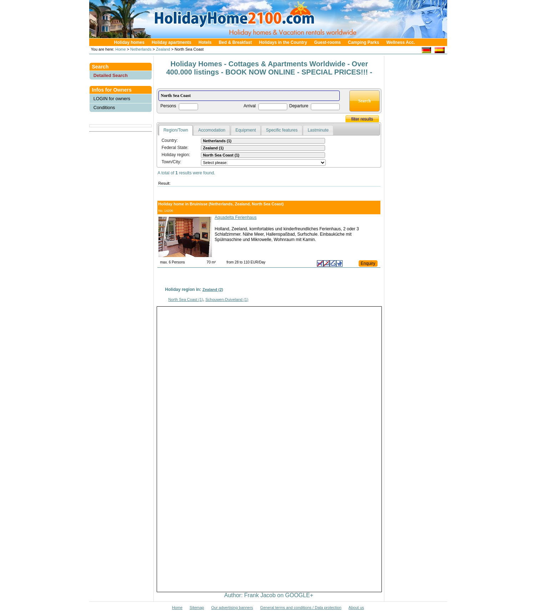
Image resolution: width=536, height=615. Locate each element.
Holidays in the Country (283, 42)
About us (356, 607)
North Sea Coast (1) (185, 299)
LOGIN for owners (111, 98)
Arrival (250, 105)
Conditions (104, 107)
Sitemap (196, 607)
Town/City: (171, 161)
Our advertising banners (232, 607)
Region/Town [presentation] (175, 130)
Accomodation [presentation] (211, 130)
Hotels (205, 42)
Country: (170, 140)
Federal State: (175, 147)
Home (120, 49)
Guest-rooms (327, 42)
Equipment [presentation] (246, 130)
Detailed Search (110, 75)
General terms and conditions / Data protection (300, 607)
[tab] (176, 130)
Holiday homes (129, 42)
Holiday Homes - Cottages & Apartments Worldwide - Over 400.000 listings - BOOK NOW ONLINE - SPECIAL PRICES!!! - (269, 68)
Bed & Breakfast (235, 42)
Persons (168, 105)
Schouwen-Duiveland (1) (226, 299)
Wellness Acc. (400, 42)
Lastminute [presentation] (318, 130)
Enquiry (368, 263)
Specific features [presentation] (282, 130)
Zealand (163, 49)
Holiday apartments (171, 42)
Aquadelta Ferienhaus (236, 217)
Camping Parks (363, 42)
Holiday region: (176, 154)
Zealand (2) (212, 289)
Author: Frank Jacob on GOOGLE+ (268, 595)
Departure (298, 105)
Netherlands (140, 49)
